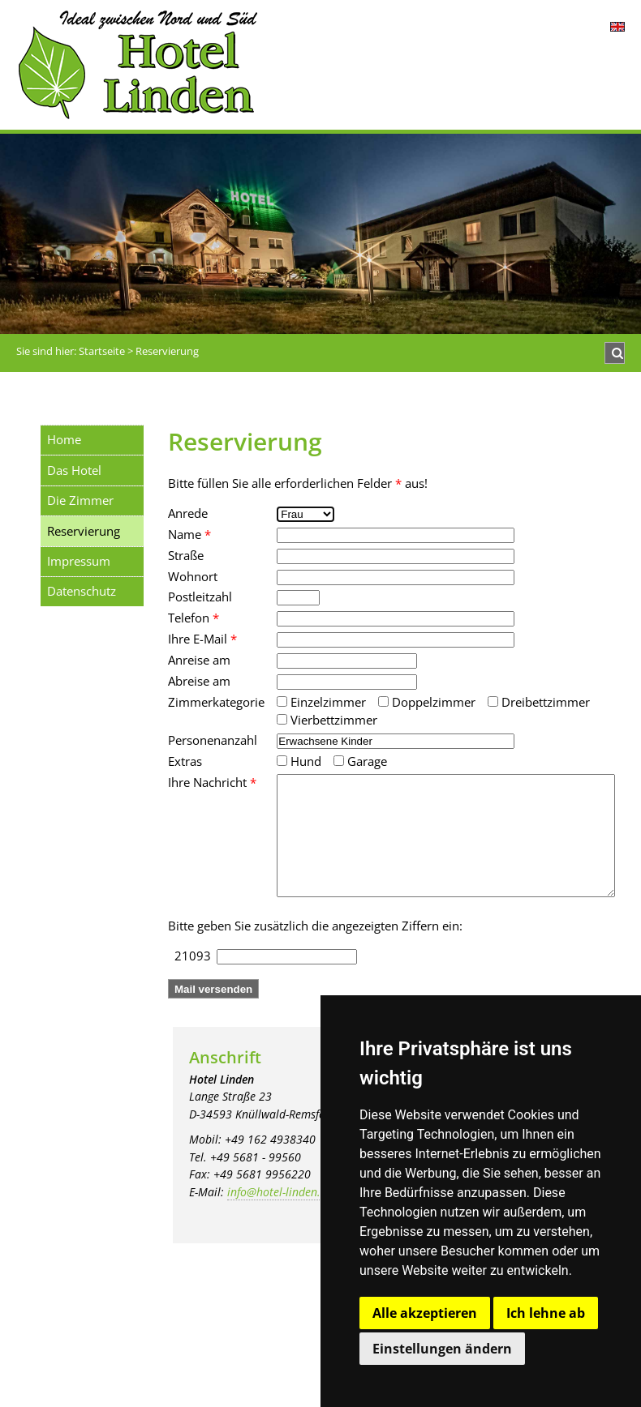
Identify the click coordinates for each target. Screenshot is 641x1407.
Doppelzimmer (426, 702)
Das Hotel (74, 470)
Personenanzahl (212, 740)
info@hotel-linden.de (280, 1216)
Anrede (188, 513)
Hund (299, 761)
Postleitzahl (200, 596)
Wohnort (192, 576)
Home (64, 439)
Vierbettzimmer (327, 720)
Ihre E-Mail (202, 639)
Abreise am (199, 681)
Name (189, 534)
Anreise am (199, 660)
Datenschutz (81, 591)
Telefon (193, 617)
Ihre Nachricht (212, 782)
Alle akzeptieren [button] (424, 1313)
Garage (360, 761)
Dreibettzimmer (539, 702)
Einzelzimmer (321, 702)
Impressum (78, 561)
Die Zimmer (80, 500)
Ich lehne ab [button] (545, 1313)
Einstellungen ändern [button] (442, 1349)
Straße (186, 555)
